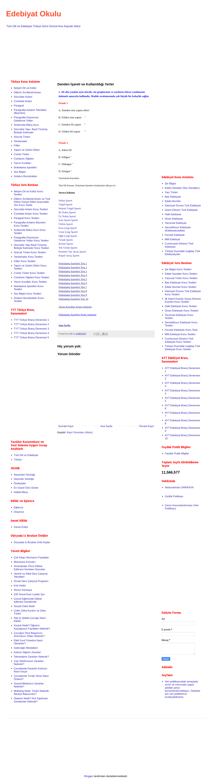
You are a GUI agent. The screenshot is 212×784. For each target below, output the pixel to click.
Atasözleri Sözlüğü (24, 474)
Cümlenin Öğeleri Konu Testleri (31, 277)
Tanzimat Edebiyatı (176, 223)
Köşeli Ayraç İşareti (69, 255)
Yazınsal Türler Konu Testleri (181, 278)
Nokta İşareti (65, 200)
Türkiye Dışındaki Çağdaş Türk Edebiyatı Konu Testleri (182, 348)
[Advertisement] (101, 53)
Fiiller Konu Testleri (24, 261)
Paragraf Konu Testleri (26, 218)
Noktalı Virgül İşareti (70, 208)
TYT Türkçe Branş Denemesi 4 (31, 333)
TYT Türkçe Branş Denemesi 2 (31, 324)
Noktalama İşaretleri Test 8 (73, 291)
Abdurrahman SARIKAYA (179, 487)
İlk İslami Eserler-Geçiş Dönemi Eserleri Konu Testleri (183, 300)
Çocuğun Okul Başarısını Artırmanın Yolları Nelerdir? (29, 635)
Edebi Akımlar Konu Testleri (180, 287)
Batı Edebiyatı (173, 196)
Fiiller (17, 145)
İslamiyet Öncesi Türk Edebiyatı (183, 205)
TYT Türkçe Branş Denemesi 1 (31, 319)
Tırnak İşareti (66, 239)
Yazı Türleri (171, 192)
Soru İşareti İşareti (68, 220)
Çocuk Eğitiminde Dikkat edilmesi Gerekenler (28, 600)
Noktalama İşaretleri (25, 167)
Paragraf (19, 105)
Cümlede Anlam (23, 101)
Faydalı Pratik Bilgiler (177, 453)
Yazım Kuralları (22, 163)
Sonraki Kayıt (65, 426)
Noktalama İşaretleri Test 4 (73, 275)
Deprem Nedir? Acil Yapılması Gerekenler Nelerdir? (31, 700)
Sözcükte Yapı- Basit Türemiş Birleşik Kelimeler (30, 131)
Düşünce (19, 511)
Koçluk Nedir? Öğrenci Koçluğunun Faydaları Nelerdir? (32, 627)
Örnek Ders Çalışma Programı (31, 581)
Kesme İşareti (66, 243)
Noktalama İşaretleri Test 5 (73, 279)
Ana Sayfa (65, 325)
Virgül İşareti (66, 204)
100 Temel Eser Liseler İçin (29, 594)
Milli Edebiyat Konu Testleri (180, 334)
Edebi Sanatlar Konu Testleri (181, 273)
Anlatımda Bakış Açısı (26, 124)
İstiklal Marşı (21, 492)
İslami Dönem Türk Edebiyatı (181, 210)
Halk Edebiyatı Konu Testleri (181, 306)
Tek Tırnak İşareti (68, 247)
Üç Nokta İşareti (67, 216)
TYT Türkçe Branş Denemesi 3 (31, 328)
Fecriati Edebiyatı (175, 235)
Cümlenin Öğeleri (24, 158)
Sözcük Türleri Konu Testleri (30, 252)
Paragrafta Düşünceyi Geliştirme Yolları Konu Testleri (31, 239)
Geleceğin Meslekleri (26, 647)
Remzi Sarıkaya (23, 590)
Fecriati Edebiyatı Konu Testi (181, 329)
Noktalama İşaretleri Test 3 (73, 271)
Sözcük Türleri (22, 136)
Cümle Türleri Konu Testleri (29, 273)
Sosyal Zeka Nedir (24, 606)
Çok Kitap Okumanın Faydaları (31, 557)
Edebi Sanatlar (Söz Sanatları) (182, 188)
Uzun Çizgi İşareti (68, 231)
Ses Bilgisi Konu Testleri (27, 293)
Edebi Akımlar (173, 201)
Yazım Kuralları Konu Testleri (30, 281)
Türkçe (18, 459)
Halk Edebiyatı (173, 214)
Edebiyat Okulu (33, 14)
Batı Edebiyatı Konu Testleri (180, 282)
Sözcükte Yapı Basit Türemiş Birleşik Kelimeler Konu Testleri (31, 246)
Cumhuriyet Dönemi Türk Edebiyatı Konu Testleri (179, 340)
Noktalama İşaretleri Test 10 (73, 299)
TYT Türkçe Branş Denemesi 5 (31, 337)
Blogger (88, 776)
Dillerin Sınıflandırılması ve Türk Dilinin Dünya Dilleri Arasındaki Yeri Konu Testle (32, 202)
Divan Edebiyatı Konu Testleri (181, 310)
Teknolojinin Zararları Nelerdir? (31, 656)
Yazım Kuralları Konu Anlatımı (75, 306)
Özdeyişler (20, 483)
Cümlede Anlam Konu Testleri (31, 213)
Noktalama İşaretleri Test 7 (73, 287)
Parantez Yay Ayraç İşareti (72, 251)
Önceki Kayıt (146, 426)
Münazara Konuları (25, 561)
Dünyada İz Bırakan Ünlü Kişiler (32, 542)
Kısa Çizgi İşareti (68, 228)
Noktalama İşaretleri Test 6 (73, 283)
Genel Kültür (21, 527)
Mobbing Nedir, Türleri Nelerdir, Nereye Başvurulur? (31, 692)
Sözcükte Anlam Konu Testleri (31, 209)
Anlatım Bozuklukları (25, 176)
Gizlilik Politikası (174, 496)
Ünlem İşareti (66, 224)
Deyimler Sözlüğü (24, 479)
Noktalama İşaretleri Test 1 (73, 263)
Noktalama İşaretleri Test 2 (73, 267)
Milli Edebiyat (172, 239)
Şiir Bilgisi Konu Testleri (178, 269)
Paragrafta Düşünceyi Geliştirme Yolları (26, 119)
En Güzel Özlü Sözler (26, 487)
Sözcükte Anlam (23, 96)
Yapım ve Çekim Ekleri (27, 149)
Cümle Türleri (21, 154)
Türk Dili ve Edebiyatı (26, 455)
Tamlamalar (20, 141)
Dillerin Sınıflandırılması (27, 92)
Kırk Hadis (20, 585)
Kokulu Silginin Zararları (27, 652)
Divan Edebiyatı (174, 218)
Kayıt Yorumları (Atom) (80, 432)
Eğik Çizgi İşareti (68, 235)
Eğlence (18, 507)
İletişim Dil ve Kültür (25, 88)
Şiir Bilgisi (170, 183)
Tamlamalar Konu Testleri (28, 256)
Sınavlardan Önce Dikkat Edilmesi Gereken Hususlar (29, 568)
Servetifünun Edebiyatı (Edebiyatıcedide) (178, 229)
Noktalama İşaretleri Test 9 (73, 295)
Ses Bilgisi (20, 171)
